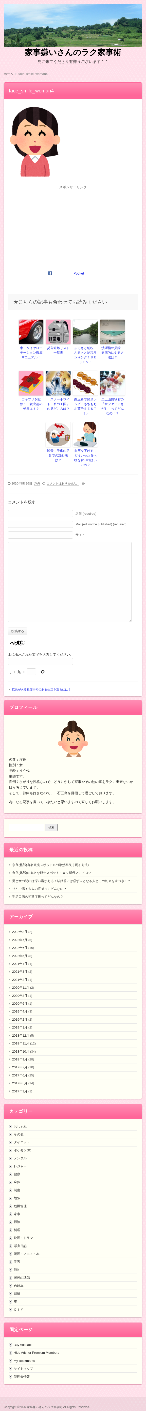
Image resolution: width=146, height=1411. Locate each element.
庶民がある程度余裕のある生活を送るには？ (41, 681)
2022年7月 (19, 932)
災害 (17, 1254)
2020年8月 (19, 987)
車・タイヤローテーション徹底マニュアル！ (31, 352)
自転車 (18, 1277)
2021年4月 (19, 955)
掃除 (17, 1214)
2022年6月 (19, 940)
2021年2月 (19, 971)
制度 (17, 1182)
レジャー (20, 1158)
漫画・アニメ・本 (26, 1246)
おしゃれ (20, 1118)
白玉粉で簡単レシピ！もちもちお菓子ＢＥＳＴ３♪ (85, 402)
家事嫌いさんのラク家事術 (73, 52)
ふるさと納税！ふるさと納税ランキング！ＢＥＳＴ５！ (85, 354)
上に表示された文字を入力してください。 (40, 646)
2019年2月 (19, 1011)
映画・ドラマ (23, 1230)
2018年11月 (20, 1035)
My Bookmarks (24, 1352)
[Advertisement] (73, 225)
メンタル (20, 1150)
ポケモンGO (23, 1142)
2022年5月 (19, 948)
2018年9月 (19, 1051)
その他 (18, 1126)
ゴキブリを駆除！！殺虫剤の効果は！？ (31, 402)
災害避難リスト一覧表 (58, 350)
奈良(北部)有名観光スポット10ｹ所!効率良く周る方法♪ (50, 857)
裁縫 (17, 1285)
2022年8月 (19, 924)
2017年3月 (19, 1083)
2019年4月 (19, 1003)
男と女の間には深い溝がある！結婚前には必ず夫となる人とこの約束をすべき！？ (71, 873)
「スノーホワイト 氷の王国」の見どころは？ (58, 402)
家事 (17, 1206)
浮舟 (37, 475)
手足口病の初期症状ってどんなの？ (37, 889)
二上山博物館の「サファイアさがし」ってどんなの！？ (112, 404)
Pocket (78, 273)
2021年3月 (19, 964)
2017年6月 (19, 1067)
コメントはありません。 (63, 475)
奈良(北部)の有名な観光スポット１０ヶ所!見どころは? (51, 865)
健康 (17, 1166)
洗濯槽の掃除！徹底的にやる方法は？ (112, 352)
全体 (17, 1174)
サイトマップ (23, 1361)
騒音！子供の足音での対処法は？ (58, 450)
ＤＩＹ (18, 1301)
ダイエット (22, 1134)
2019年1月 (19, 1019)
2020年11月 (20, 980)
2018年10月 (20, 1043)
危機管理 (20, 1198)
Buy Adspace (23, 1336)
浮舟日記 (20, 1238)
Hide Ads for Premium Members (36, 1345)
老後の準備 (22, 1270)
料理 (17, 1222)
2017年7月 (19, 1059)
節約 (17, 1262)
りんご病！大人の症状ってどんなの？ (39, 880)
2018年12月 (20, 1027)
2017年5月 (19, 1075)
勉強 (17, 1190)
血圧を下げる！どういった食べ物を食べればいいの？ (85, 452)
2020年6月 (19, 995)
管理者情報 (22, 1368)
